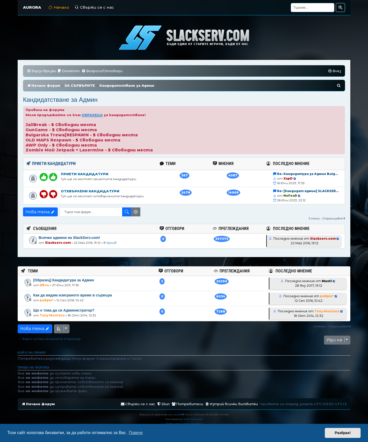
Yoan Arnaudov (193, 419)
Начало (58, 7)
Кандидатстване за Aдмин (60, 99)
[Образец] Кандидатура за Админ (63, 280)
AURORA (32, 7)
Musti (327, 281)
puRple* (46, 300)
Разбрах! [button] (343, 433)
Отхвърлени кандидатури (90, 191)
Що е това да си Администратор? (63, 310)
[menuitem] (68, 71)
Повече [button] (136, 432)
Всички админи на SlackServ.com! (69, 238)
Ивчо (44, 285)
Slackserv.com (58, 243)
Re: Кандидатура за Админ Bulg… (307, 174)
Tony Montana (52, 315)
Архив (111, 243)
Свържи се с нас (94, 7)
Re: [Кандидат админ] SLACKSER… (308, 191)
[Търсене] (312, 7)
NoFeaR (290, 195)
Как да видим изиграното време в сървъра (72, 295)
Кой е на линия (31, 353)
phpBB (177, 414)
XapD (288, 178)
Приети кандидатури (84, 174)
